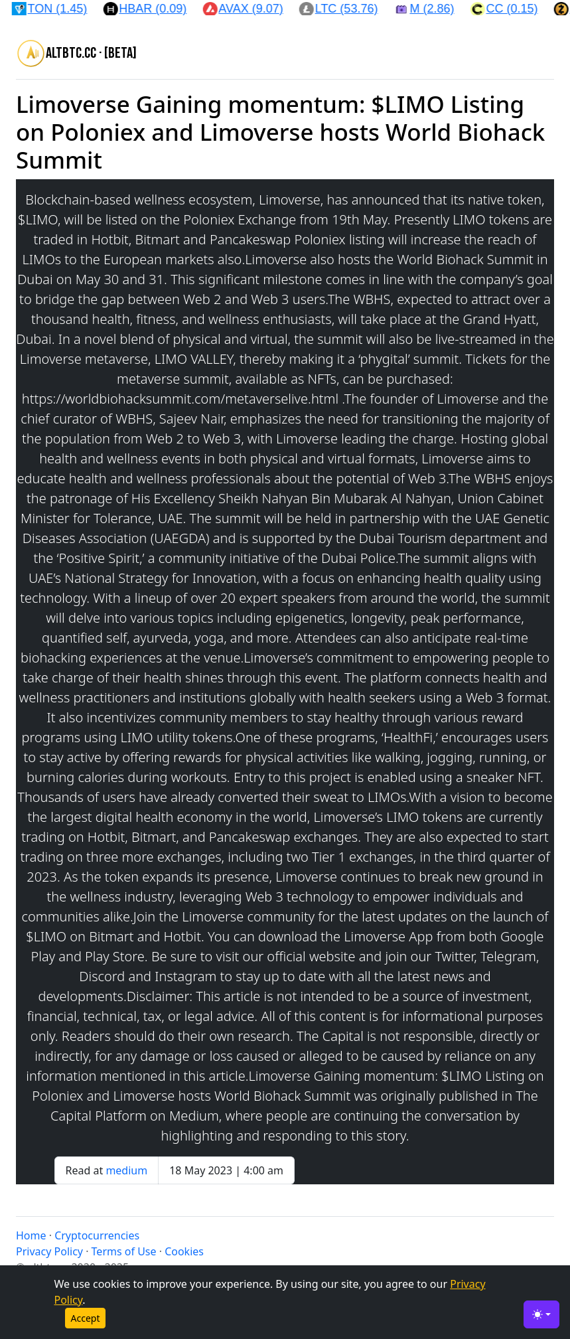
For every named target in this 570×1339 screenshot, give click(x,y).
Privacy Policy (49, 1251)
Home (31, 1235)
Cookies (184, 1251)
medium (126, 1170)
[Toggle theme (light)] (541, 1314)
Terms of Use (124, 1251)
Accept (85, 1318)
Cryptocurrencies (96, 1235)
